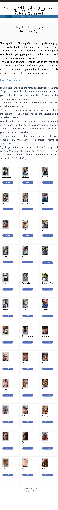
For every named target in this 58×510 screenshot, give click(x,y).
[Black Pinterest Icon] (29, 491)
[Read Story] (7, 182)
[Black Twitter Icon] (26, 491)
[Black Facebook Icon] (24, 491)
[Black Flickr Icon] (31, 491)
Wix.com (35, 488)
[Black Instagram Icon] (33, 491)
